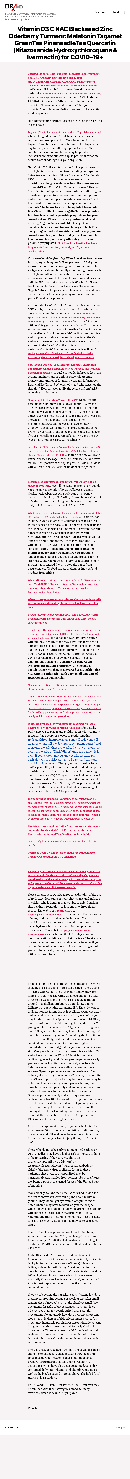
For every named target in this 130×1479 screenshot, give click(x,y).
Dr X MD (18, 1471)
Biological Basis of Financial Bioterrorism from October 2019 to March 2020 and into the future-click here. (65, 533)
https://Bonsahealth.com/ (77, 975)
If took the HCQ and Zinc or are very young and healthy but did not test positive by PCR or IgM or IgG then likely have (63, 650)
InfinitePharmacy (40, 979)
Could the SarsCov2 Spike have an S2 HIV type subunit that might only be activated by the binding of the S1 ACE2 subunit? (64, 322)
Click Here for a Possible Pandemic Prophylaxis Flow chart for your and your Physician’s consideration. (63, 251)
